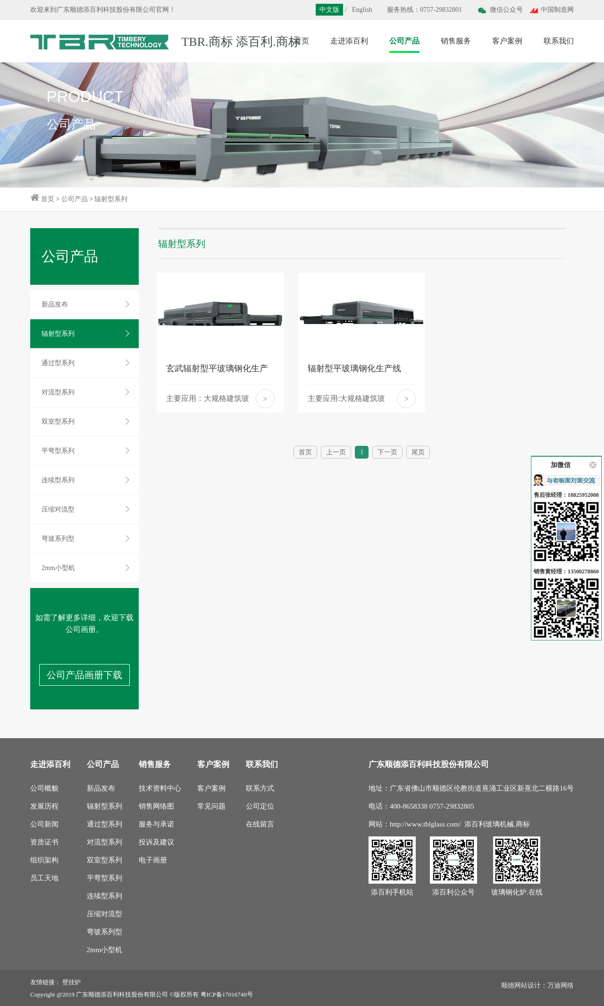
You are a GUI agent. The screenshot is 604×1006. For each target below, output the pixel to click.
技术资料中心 (160, 788)
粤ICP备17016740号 (227, 994)
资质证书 (44, 842)
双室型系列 (58, 421)
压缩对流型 (58, 509)
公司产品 (74, 199)
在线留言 (260, 824)
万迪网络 (560, 985)
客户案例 (211, 788)
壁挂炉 (71, 982)
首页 (47, 199)
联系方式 (260, 788)
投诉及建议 (156, 842)
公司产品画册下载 (84, 675)
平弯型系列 (58, 450)
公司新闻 (44, 824)
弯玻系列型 (58, 538)
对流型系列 (58, 392)
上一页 (336, 452)
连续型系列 (58, 480)
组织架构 (44, 860)
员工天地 (44, 878)
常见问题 (211, 806)
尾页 (418, 452)
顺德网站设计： (524, 985)
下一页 (387, 452)
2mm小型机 (58, 567)
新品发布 (55, 304)
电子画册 (153, 860)
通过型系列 (58, 363)
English (362, 9)
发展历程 (44, 806)
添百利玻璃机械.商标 (497, 824)
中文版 (329, 9)
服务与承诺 (156, 824)
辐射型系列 (110, 199)
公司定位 (260, 806)
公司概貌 (44, 788)
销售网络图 (156, 806)
